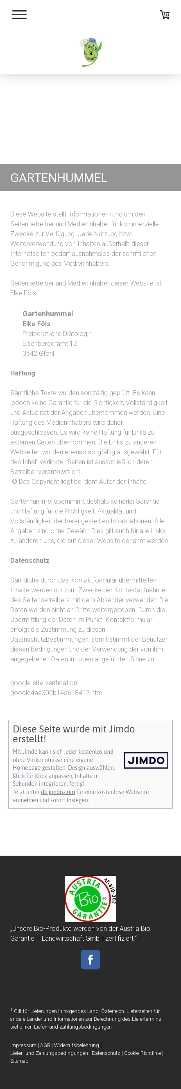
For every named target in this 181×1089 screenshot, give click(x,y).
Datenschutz (106, 1053)
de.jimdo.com (58, 792)
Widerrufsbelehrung (76, 1045)
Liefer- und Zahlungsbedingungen (73, 1027)
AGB (45, 1045)
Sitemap (19, 1061)
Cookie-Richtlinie (142, 1053)
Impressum (23, 1045)
